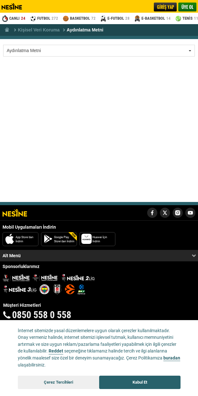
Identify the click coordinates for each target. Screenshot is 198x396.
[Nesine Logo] (15, 213)
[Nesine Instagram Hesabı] (178, 213)
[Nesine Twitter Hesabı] (165, 213)
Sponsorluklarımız (21, 266)
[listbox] (99, 51)
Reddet (56, 351)
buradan (171, 358)
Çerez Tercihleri (58, 382)
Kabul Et (140, 382)
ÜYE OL (187, 7)
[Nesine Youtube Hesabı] (190, 213)
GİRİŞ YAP (165, 7)
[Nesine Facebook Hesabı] (152, 213)
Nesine (15, 6)
